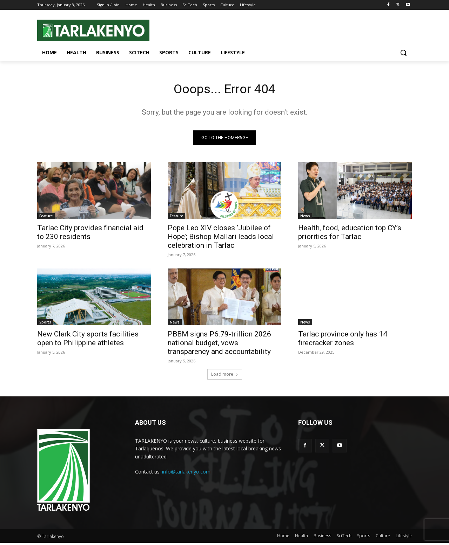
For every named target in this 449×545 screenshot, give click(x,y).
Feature (46, 218)
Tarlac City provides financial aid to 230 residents (90, 234)
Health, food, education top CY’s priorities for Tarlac (349, 234)
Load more (224, 376)
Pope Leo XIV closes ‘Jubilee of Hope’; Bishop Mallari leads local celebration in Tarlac (221, 239)
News (305, 218)
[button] (403, 52)
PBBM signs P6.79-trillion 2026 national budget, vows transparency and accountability (219, 345)
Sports (45, 324)
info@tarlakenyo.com (186, 473)
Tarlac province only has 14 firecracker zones (342, 340)
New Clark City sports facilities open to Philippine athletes (88, 340)
